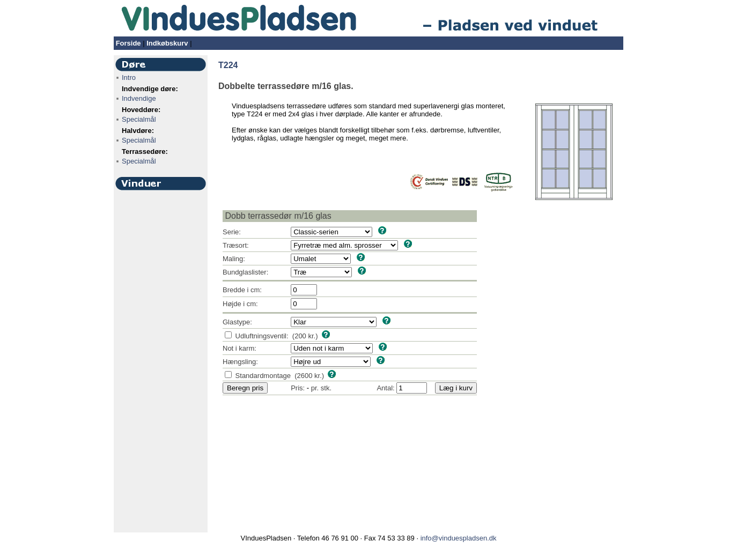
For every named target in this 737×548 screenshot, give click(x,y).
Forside (128, 43)
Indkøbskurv (167, 43)
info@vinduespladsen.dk (459, 538)
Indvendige (139, 98)
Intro (129, 77)
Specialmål (139, 119)
